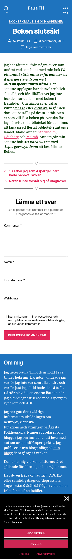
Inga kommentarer (38, 47)
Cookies (24, 553)
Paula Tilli (36, 8)
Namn (9, 262)
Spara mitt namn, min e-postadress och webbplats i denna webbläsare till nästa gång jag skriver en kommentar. (36, 320)
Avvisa (36, 544)
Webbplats (11, 298)
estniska (41, 108)
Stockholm (47, 132)
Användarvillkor (45, 553)
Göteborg (11, 137)
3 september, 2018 (51, 41)
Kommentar (13, 225)
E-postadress (14, 280)
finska (19, 108)
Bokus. (9, 151)
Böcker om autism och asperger (36, 21)
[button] (66, 498)
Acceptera (36, 533)
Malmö (32, 137)
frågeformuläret (17, 491)
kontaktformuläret (47, 462)
